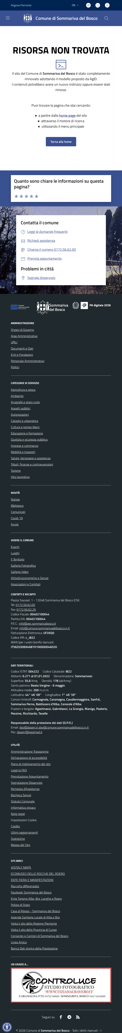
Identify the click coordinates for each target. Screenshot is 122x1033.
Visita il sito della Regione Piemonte (34, 923)
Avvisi (14, 524)
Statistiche (18, 838)
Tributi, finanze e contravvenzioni (32, 464)
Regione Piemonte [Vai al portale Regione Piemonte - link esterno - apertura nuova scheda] (21, 5)
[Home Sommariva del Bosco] (59, 18)
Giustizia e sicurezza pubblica (29, 439)
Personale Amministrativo (27, 361)
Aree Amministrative (24, 336)
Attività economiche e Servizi (29, 578)
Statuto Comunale (23, 801)
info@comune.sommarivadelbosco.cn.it (44, 628)
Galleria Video (19, 571)
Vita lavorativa (20, 476)
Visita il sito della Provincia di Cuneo (34, 929)
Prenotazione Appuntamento (29, 776)
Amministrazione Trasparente (30, 751)
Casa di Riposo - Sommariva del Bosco (35, 911)
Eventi (15, 547)
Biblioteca (17, 505)
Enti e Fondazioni (22, 354)
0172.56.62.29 (26, 609)
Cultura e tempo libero (25, 427)
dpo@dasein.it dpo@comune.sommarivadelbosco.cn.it (54, 727)
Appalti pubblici (20, 408)
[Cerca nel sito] (106, 18)
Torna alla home (61, 141)
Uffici (14, 342)
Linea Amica (19, 942)
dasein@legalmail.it (29, 732)
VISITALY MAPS (21, 867)
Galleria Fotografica (23, 565)
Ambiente (17, 396)
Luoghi (15, 553)
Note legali (18, 813)
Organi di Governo (22, 329)
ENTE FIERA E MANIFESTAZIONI (32, 880)
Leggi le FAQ (19, 770)
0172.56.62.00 (25, 604)
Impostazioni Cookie (24, 820)
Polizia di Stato (20, 904)
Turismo (16, 470)
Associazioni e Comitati (25, 584)
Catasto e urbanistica (24, 420)
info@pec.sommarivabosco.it (37, 623)
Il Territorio (17, 559)
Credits (15, 826)
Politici (15, 367)
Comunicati (18, 511)
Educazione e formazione (27, 433)
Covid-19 (17, 518)
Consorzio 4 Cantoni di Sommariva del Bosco (39, 936)
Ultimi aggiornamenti (24, 832)
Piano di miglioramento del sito (31, 764)
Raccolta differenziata (25, 886)
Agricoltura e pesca (23, 389)
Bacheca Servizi (21, 795)
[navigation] (7, 18)
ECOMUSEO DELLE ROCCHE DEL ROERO (38, 873)
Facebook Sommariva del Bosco (31, 892)
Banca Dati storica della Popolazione (34, 948)
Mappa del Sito (20, 845)
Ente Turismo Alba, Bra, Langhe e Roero (36, 898)
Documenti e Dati (22, 348)
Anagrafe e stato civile (25, 402)
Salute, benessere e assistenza (31, 458)
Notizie (15, 499)
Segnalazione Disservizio (26, 782)
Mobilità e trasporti (23, 452)
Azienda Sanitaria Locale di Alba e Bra (35, 917)
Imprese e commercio (24, 445)
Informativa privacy (23, 807)
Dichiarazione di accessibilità (29, 757)
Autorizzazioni (20, 414)
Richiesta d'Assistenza (25, 789)
